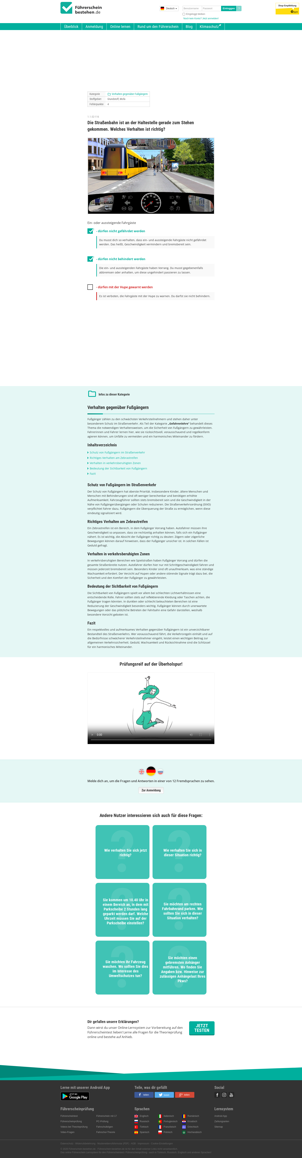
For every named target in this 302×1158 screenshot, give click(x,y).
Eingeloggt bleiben (195, 14)
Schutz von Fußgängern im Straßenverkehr (117, 452)
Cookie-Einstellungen (162, 1143)
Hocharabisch (195, 1132)
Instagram (224, 1095)
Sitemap (218, 1126)
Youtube (231, 1095)
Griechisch (193, 1126)
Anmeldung (94, 26)
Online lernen (120, 26)
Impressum (143, 1143)
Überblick (71, 26)
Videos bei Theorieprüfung (73, 1126)
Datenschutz (66, 1143)
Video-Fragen (67, 1132)
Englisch (144, 1116)
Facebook (217, 1095)
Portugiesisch (171, 1121)
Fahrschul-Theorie (105, 1132)
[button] (144, 1095)
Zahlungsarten (221, 1121)
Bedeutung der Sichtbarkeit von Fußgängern (118, 468)
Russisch (144, 1121)
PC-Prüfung (102, 1121)
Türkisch (144, 1126)
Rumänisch (193, 1116)
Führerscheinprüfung (71, 1121)
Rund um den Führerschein (158, 26)
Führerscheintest (69, 1116)
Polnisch (168, 1132)
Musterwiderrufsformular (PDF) (113, 1143)
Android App (220, 1116)
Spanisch (144, 1132)
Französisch (170, 1126)
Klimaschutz (209, 26)
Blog (189, 26)
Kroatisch (192, 1121)
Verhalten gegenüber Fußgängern (130, 94)
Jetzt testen (201, 1028)
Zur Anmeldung (151, 790)
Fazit (93, 473)
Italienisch (169, 1116)
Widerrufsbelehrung (85, 1143)
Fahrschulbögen (104, 1126)
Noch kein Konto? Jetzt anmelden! (201, 18)
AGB (133, 1143)
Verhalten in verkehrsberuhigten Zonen (115, 463)
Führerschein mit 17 (106, 1116)
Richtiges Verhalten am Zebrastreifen (114, 458)
